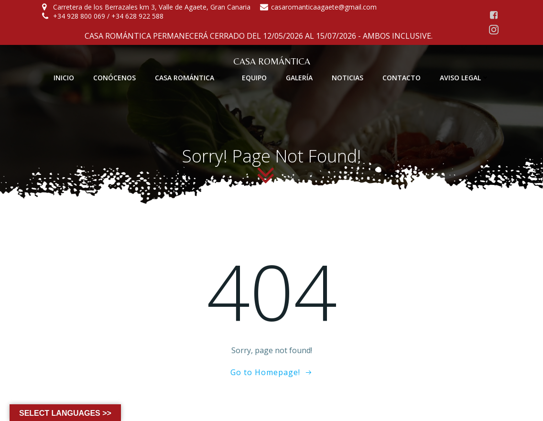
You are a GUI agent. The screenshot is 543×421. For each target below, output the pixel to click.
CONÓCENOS (114, 77)
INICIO (64, 77)
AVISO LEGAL (464, 77)
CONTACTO (401, 77)
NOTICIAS (347, 77)
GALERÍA (299, 77)
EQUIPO (254, 77)
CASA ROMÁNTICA (189, 77)
